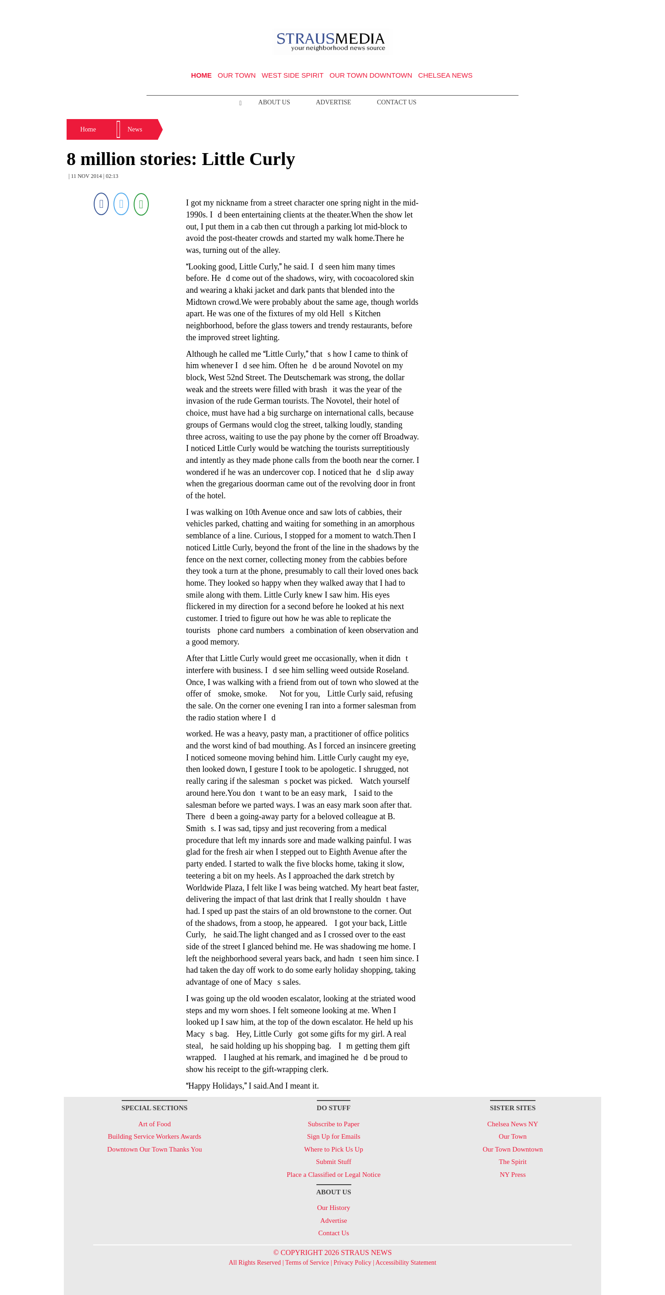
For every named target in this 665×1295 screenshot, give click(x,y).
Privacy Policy (352, 1262)
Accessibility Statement (405, 1262)
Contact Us (397, 102)
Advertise (333, 102)
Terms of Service (307, 1262)
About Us (274, 102)
